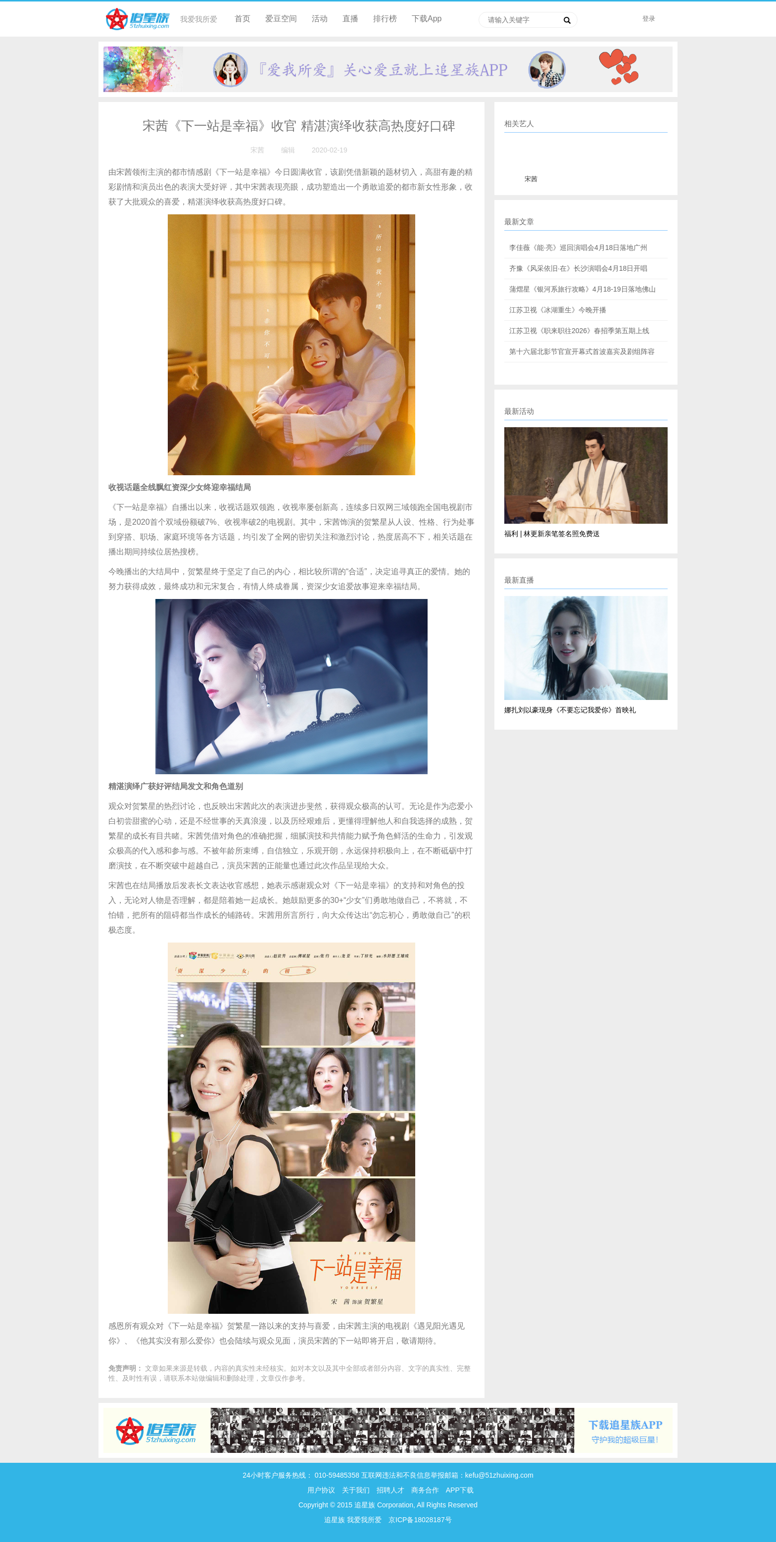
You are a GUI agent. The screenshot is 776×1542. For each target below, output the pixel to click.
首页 (242, 18)
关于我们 (356, 1490)
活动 (320, 18)
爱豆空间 (281, 18)
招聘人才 (391, 1490)
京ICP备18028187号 (420, 1520)
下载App (426, 18)
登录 (648, 18)
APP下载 (460, 1490)
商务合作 (425, 1490)
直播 (350, 18)
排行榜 (385, 18)
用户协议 (321, 1490)
